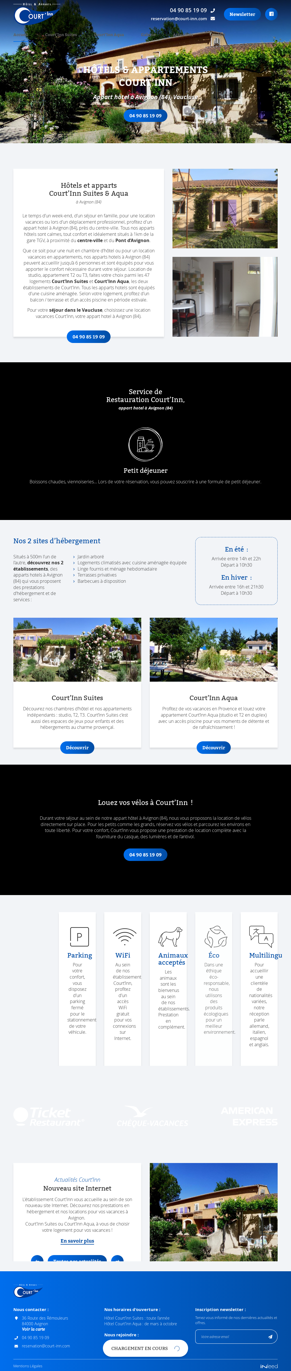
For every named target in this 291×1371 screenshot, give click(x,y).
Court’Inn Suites (70, 281)
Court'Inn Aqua (111, 281)
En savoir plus (77, 1240)
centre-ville (90, 240)
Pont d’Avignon (132, 240)
